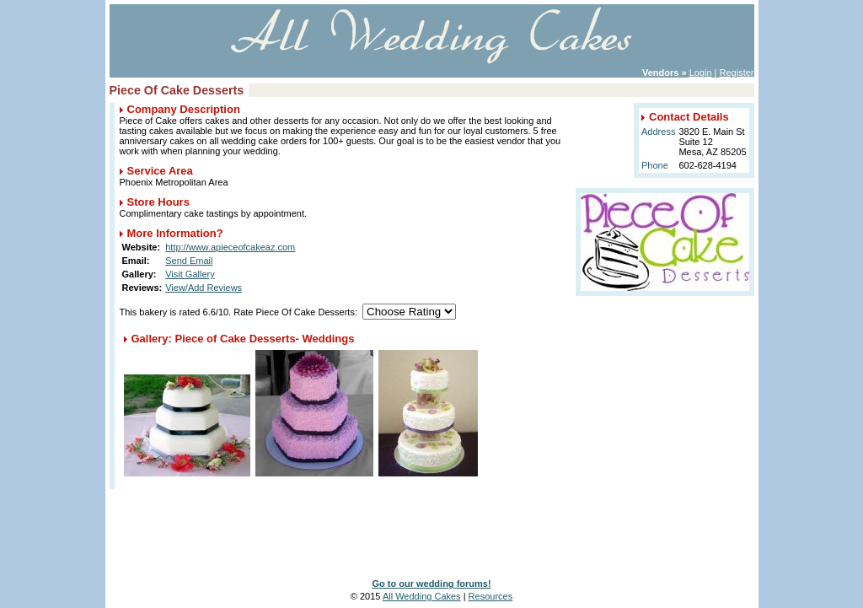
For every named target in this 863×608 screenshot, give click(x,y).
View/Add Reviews (203, 287)
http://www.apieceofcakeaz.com (230, 247)
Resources (491, 596)
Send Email (188, 261)
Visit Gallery (189, 274)
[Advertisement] (431, 523)
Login (700, 72)
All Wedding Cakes (422, 596)
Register (737, 72)
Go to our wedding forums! (431, 583)
